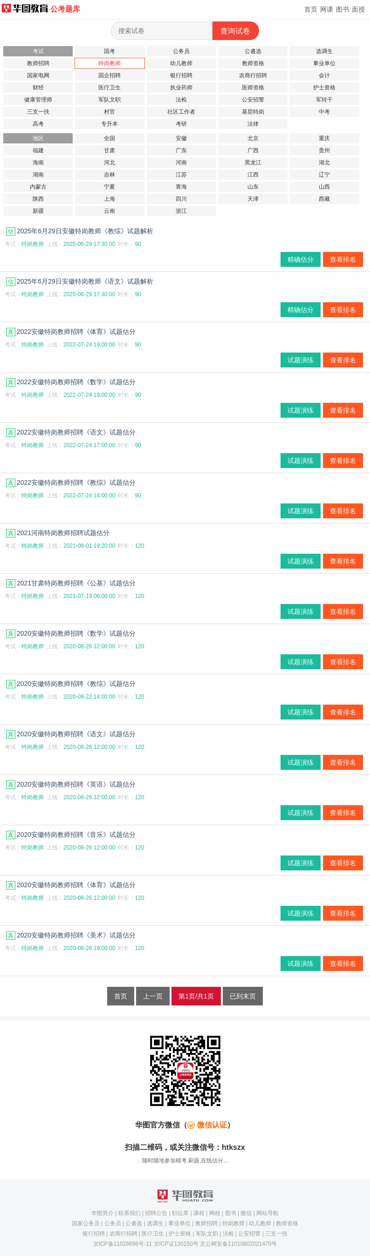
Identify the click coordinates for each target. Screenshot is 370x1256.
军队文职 (109, 99)
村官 (109, 112)
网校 (214, 1213)
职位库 (180, 1213)
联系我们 (129, 1213)
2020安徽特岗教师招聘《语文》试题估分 (71, 734)
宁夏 (109, 186)
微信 (246, 1213)
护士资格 (324, 87)
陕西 (38, 199)
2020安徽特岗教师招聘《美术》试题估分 (71, 935)
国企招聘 (109, 75)
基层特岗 (253, 112)
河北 (109, 162)
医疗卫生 (109, 87)
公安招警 (253, 99)
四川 (181, 199)
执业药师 (181, 87)
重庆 (324, 138)
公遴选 (253, 51)
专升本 (109, 124)
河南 (181, 162)
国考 (109, 51)
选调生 (324, 51)
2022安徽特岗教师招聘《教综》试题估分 (71, 482)
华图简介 (102, 1213)
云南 (109, 211)
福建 (38, 150)
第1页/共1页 (195, 996)
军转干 (324, 99)
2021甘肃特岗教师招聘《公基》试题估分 (71, 583)
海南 (38, 162)
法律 (253, 124)
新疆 (38, 211)
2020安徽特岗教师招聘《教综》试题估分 (71, 683)
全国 (109, 138)
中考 (324, 112)
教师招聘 (38, 63)
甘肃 (109, 150)
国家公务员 (86, 1223)
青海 (181, 186)
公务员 (181, 51)
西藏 (324, 199)
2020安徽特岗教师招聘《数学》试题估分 (71, 633)
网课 (326, 9)
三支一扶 (38, 112)
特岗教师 (109, 63)
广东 (181, 150)
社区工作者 (181, 112)
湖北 (324, 162)
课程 (199, 1213)
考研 (181, 124)
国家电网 (38, 75)
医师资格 (253, 87)
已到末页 (243, 996)
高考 (38, 124)
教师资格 (253, 63)
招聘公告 (156, 1213)
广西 (253, 150)
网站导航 (267, 1213)
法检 (181, 99)
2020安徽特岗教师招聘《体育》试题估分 (71, 885)
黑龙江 (253, 162)
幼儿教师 (181, 63)
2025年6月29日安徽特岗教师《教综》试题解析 (79, 231)
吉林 (109, 174)
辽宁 (324, 174)
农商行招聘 (253, 75)
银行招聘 (181, 75)
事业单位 (324, 63)
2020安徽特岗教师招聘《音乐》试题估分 (71, 834)
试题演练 (301, 360)
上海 (109, 199)
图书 (342, 9)
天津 (253, 199)
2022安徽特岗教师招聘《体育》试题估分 (71, 331)
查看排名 (343, 259)
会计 (324, 75)
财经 (38, 87)
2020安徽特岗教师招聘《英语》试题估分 (71, 784)
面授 (358, 9)
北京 (253, 138)
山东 (253, 186)
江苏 (181, 174)
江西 (253, 174)
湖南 (38, 174)
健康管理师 (38, 99)
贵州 (324, 150)
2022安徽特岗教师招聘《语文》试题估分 (71, 432)
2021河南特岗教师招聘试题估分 (58, 532)
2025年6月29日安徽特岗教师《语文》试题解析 (79, 281)
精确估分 (301, 259)
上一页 (153, 996)
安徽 (181, 138)
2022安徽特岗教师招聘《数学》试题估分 (71, 382)
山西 (324, 186)
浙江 (181, 211)
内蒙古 (38, 186)
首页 (310, 9)
